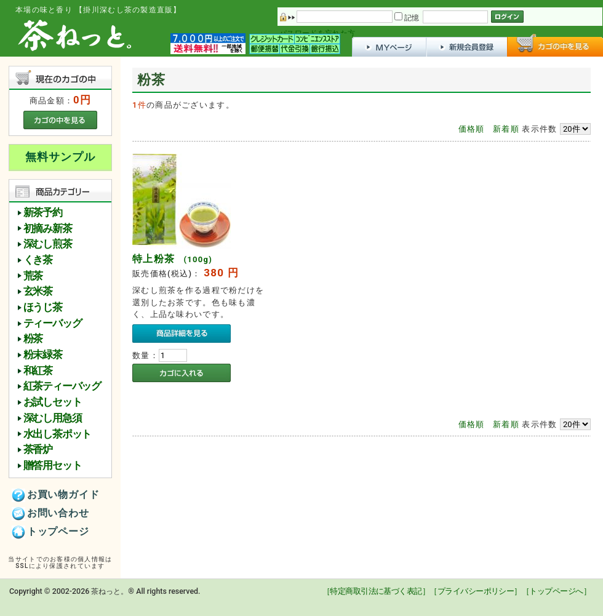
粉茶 (33, 339)
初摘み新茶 (47, 228)
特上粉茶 (172, 259)
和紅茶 (37, 371)
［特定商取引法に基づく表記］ (375, 591)
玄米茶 (37, 291)
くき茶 (37, 260)
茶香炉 (37, 449)
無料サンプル (60, 157)
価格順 (471, 129)
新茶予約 (42, 212)
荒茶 (33, 276)
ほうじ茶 (42, 307)
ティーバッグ (52, 323)
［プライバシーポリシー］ (475, 591)
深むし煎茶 (47, 244)
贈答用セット (52, 465)
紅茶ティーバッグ (62, 386)
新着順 (506, 129)
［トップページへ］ (556, 591)
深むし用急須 (52, 418)
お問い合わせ (50, 514)
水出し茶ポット (57, 434)
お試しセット (52, 402)
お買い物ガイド (56, 495)
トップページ (50, 532)
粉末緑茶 (42, 355)
